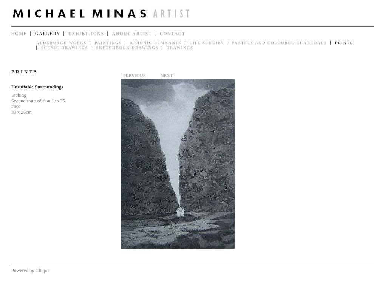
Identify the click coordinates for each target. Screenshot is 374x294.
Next (167, 75)
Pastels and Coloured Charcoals (279, 43)
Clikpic (43, 270)
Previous (134, 75)
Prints (344, 43)
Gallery (47, 33)
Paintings (108, 43)
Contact (172, 33)
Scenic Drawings (64, 48)
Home (19, 33)
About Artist (132, 33)
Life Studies (207, 43)
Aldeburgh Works (61, 43)
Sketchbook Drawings (127, 48)
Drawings (180, 48)
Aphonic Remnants (156, 43)
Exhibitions (86, 33)
